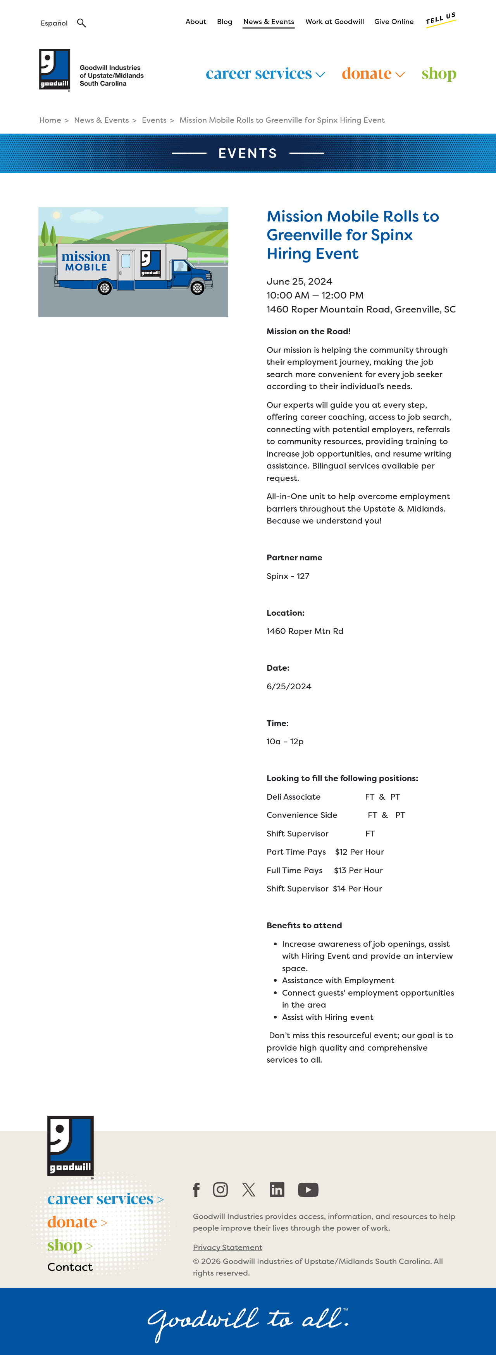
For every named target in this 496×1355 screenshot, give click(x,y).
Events (154, 120)
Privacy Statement (227, 1247)
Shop (439, 72)
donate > (77, 1220)
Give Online (394, 21)
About (196, 21)
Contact (70, 1267)
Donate (373, 72)
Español (54, 23)
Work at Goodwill (334, 21)
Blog (224, 21)
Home (50, 120)
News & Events (268, 21)
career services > (105, 1197)
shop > (70, 1244)
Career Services (265, 72)
